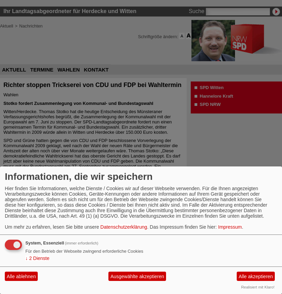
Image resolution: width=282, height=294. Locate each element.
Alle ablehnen (21, 276)
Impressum (230, 227)
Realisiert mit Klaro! (257, 287)
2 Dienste (37, 258)
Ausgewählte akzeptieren (137, 276)
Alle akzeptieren (256, 276)
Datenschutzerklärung (124, 227)
